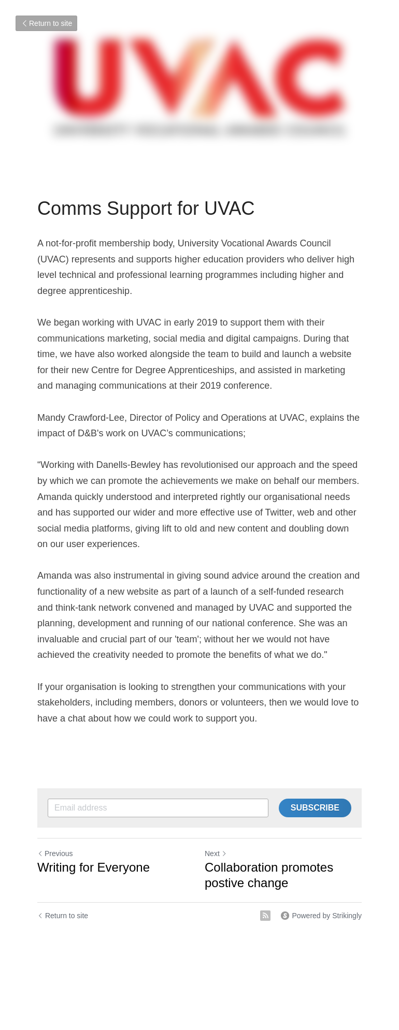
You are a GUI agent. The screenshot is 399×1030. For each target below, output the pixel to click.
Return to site (46, 23)
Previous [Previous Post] (55, 853)
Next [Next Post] (216, 853)
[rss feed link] (265, 915)
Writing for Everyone (93, 867)
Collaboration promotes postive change (269, 875)
